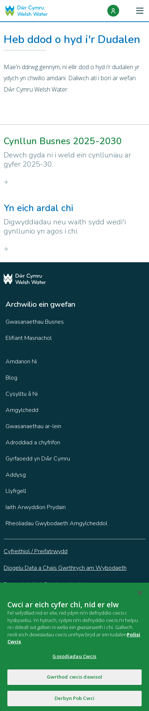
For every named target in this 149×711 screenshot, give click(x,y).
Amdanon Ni (21, 362)
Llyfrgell (16, 491)
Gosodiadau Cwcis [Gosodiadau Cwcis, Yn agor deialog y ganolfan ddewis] (74, 657)
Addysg (16, 475)
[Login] (113, 11)
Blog (11, 378)
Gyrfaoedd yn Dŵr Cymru (38, 459)
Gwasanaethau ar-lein (33, 426)
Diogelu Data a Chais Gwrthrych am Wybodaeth (65, 568)
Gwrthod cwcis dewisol (75, 678)
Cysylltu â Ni (22, 394)
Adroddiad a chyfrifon (33, 442)
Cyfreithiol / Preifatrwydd (35, 551)
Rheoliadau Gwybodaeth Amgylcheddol (56, 523)
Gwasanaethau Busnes (35, 322)
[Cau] (140, 595)
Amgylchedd (22, 410)
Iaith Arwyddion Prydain (36, 507)
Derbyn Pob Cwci (74, 700)
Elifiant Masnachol (29, 338)
